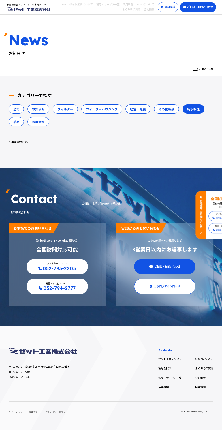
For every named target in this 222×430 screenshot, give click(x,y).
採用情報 (38, 122)
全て (16, 109)
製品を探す (164, 368)
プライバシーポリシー (56, 412)
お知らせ (38, 109)
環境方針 (33, 412)
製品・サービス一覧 (108, 4)
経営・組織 (138, 109)
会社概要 (149, 9)
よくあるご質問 (131, 9)
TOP (63, 4)
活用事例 (128, 4)
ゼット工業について (81, 4)
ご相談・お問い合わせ (198, 7)
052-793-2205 (22, 372)
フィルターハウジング (102, 109)
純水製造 (193, 109)
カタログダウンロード (165, 286)
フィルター (65, 109)
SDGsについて (145, 4)
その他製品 (166, 109)
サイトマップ (15, 412)
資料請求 (168, 7)
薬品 (16, 122)
